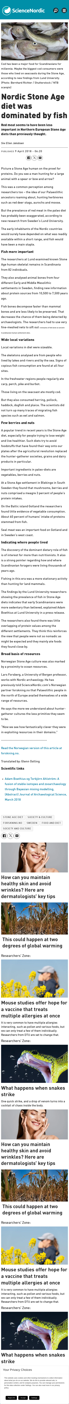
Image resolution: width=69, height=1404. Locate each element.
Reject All (11, 1398)
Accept (23, 1398)
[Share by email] (40, 158)
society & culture (40, 817)
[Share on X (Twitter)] (34, 158)
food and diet (51, 823)
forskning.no (12, 823)
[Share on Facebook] (28, 158)
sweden (32, 823)
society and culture (17, 828)
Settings (34, 1398)
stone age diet (13, 817)
